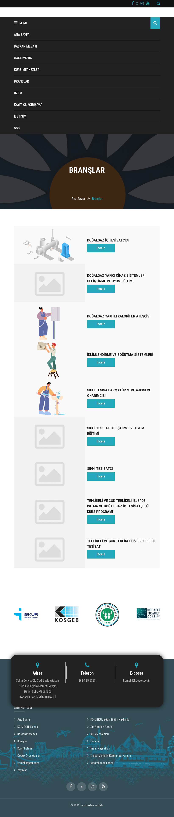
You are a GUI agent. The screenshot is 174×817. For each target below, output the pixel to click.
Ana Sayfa (78, 199)
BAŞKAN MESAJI (25, 46)
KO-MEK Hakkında (26, 715)
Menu (20, 23)
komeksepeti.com (26, 751)
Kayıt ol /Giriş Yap (28, 105)
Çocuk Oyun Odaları (27, 743)
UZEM (18, 93)
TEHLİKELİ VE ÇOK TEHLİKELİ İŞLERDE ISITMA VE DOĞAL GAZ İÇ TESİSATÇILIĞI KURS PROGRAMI (118, 496)
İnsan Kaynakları (98, 736)
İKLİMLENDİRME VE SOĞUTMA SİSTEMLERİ (120, 350)
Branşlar (20, 729)
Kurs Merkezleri (98, 722)
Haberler (93, 729)
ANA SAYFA (21, 35)
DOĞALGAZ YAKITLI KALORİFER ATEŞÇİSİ (119, 313)
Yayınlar (20, 758)
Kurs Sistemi (23, 736)
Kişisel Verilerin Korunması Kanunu (109, 743)
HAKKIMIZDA (23, 58)
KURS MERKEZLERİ (27, 70)
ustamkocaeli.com (100, 751)
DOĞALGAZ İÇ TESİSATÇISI (108, 239)
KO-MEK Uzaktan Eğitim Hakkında (108, 707)
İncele (101, 247)
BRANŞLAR (21, 81)
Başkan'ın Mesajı (25, 722)
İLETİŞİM (20, 116)
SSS (17, 128)
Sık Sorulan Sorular (100, 715)
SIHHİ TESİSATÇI (100, 460)
